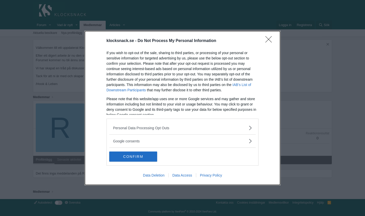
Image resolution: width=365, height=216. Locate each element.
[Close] (270, 41)
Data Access (182, 175)
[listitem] (182, 128)
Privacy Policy (211, 175)
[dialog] (182, 108)
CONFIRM (133, 156)
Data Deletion (154, 175)
